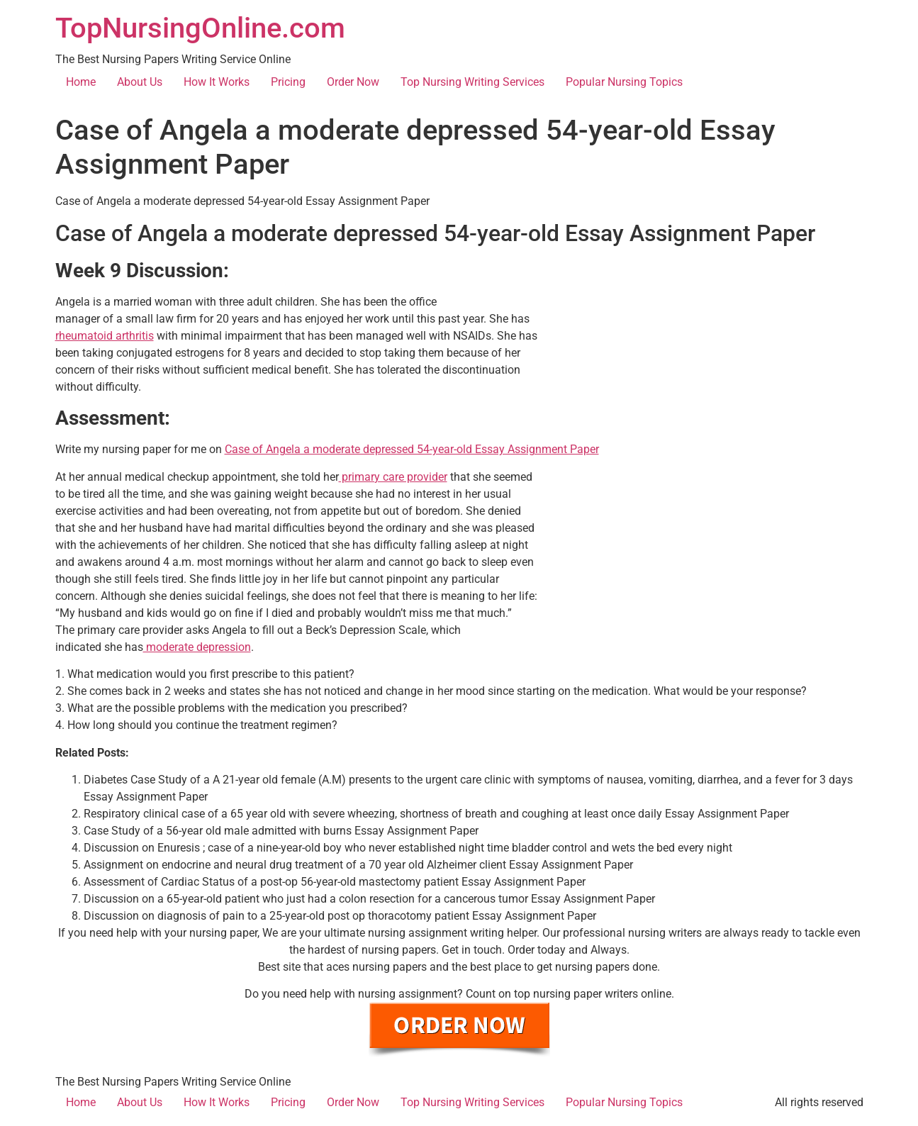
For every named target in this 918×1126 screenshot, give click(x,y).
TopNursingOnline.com (200, 28)
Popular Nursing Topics (624, 82)
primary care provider (393, 477)
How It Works (217, 82)
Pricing (288, 82)
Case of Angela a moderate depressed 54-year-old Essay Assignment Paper (412, 449)
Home (81, 82)
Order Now (353, 82)
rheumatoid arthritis (104, 335)
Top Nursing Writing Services (472, 82)
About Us (139, 82)
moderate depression (197, 647)
